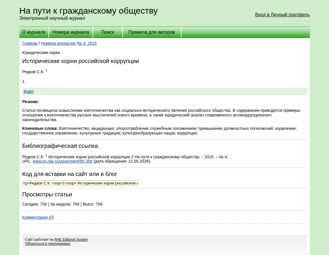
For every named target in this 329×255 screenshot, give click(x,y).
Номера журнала (70, 32)
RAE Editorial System (71, 240)
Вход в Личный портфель (282, 14)
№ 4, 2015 (87, 43)
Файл (29, 91)
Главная (30, 43)
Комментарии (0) (38, 217)
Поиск (107, 32)
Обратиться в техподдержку (48, 244)
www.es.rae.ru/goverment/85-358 (62, 161)
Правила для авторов (151, 32)
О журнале (33, 32)
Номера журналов (58, 43)
